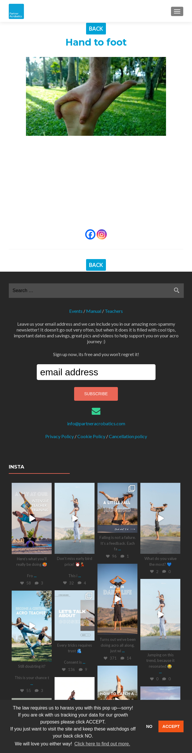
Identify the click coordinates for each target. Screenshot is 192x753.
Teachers (114, 311)
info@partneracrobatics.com (96, 423)
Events (76, 311)
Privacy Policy (59, 436)
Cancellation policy (128, 436)
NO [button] (149, 726)
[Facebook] (90, 234)
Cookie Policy (91, 436)
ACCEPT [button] (171, 726)
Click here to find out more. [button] (102, 743)
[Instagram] (102, 234)
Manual (93, 311)
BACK (96, 28)
